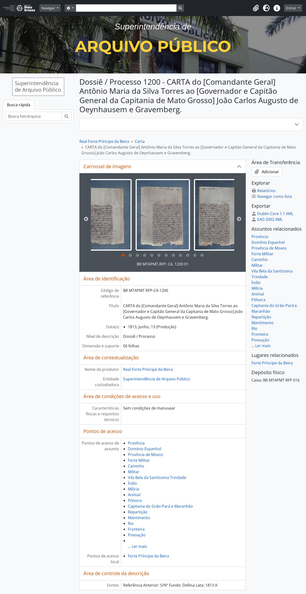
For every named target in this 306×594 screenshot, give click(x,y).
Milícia (133, 489)
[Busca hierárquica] (33, 116)
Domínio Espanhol (144, 448)
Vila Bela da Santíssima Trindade (157, 477)
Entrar (291, 8)
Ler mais (139, 546)
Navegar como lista (271, 196)
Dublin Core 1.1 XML (272, 213)
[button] (256, 8)
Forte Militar (139, 460)
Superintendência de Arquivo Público (156, 379)
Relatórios (263, 190)
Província (136, 443)
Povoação (137, 535)
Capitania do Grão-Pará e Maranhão (160, 506)
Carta (140, 141)
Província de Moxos (145, 454)
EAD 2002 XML (267, 219)
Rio (131, 523)
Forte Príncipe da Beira (148, 556)
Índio (132, 483)
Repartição (138, 512)
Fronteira (136, 529)
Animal (134, 494)
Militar (133, 471)
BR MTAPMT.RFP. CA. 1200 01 (162, 264)
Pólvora (135, 500)
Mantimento (139, 517)
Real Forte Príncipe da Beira (104, 141)
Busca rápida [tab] (18, 104)
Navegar (49, 8)
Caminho (136, 466)
